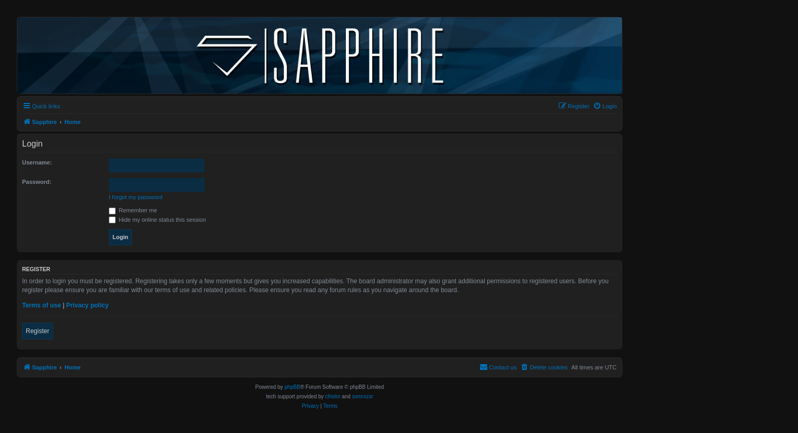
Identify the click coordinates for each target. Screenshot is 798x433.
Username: (37, 162)
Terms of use (41, 305)
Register (37, 331)
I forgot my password (135, 197)
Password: (37, 182)
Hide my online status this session (157, 220)
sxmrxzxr (362, 396)
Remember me (133, 210)
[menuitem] (605, 106)
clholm (333, 396)
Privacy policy (87, 305)
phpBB (292, 387)
